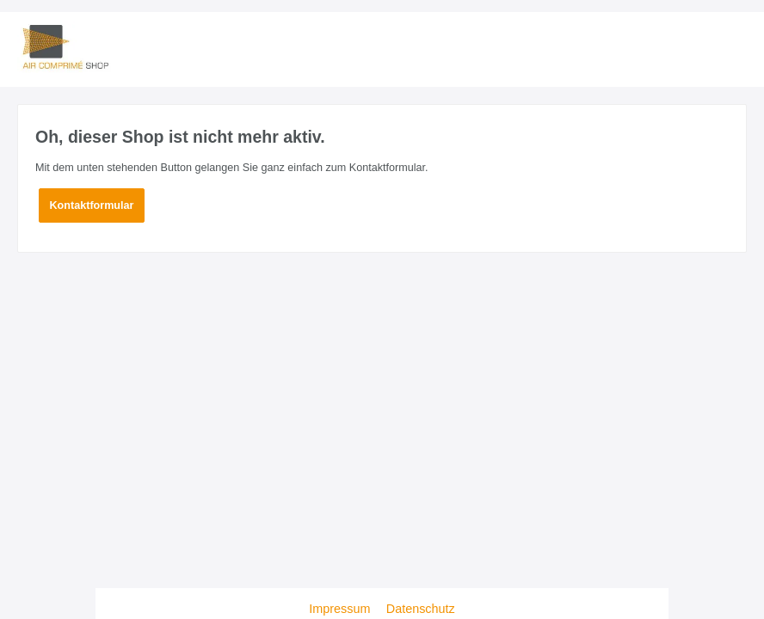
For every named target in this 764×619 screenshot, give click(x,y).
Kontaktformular (92, 205)
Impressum (341, 609)
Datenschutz (420, 609)
